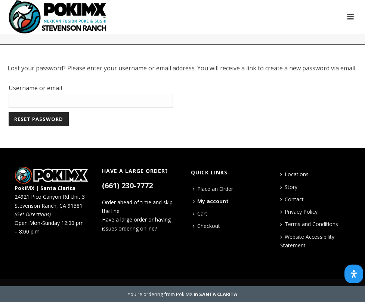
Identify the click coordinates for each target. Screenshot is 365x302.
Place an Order (213, 188)
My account (211, 201)
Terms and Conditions (309, 224)
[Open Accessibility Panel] (353, 274)
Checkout (206, 225)
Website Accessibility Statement (307, 241)
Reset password (38, 119)
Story (288, 186)
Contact (292, 199)
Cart (200, 213)
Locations (294, 174)
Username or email (35, 88)
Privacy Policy (299, 211)
